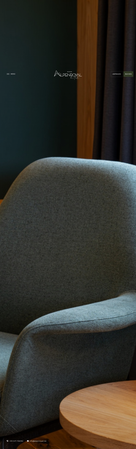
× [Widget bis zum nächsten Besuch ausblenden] (5, 438)
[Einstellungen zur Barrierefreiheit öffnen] (4, 440)
